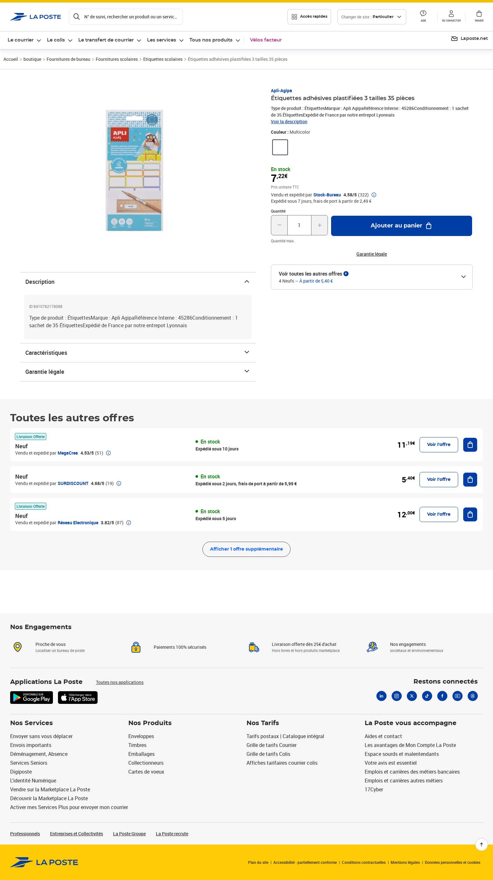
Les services (161, 40)
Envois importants (30, 745)
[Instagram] (397, 696)
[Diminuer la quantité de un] (279, 225)
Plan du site (258, 862)
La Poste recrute (172, 834)
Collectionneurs (145, 762)
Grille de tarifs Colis (268, 753)
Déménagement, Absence (38, 753)
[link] (280, 147)
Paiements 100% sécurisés (180, 647)
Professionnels (25, 834)
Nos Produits (150, 723)
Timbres (137, 745)
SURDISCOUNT (73, 483)
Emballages (141, 753)
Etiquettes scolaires (162, 59)
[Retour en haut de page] (481, 844)
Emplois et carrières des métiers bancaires (412, 771)
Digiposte (21, 771)
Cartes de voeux (146, 771)
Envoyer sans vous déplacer (41, 736)
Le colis (56, 40)
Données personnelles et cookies (452, 862)
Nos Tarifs (262, 723)
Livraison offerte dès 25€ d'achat (304, 644)
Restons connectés (445, 682)
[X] (412, 696)
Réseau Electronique (78, 523)
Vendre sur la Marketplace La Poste (50, 789)
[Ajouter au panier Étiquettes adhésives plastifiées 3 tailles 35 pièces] (401, 226)
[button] (423, 17)
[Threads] (473, 696)
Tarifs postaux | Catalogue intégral (285, 736)
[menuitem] (24, 40)
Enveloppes (141, 736)
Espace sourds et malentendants (402, 753)
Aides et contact (383, 736)
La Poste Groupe (129, 834)
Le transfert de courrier (106, 40)
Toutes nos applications (120, 682)
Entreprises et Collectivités (76, 834)
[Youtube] (457, 696)
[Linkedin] (381, 696)
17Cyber (374, 789)
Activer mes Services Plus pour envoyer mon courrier (69, 807)
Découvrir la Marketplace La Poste (49, 798)
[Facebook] (442, 696)
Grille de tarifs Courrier (271, 745)
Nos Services (31, 723)
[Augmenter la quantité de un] (319, 225)
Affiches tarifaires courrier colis (281, 762)
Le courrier (21, 40)
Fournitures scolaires (117, 59)
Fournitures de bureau (68, 59)
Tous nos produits (211, 40)
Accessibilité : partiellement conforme (305, 862)
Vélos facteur (266, 40)
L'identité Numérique (33, 780)
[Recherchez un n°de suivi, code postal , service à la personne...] (126, 17)
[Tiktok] (427, 696)
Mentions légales (405, 862)
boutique (32, 59)
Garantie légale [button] (371, 254)
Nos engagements (408, 644)
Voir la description (289, 121)
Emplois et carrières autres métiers (404, 780)
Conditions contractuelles (364, 862)
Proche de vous (50, 644)
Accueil (10, 59)
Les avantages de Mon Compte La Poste (410, 745)
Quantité (278, 211)
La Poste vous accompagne (411, 723)
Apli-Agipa (281, 90)
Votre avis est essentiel (391, 762)
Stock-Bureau (327, 195)
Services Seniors (28, 762)
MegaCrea (68, 453)
